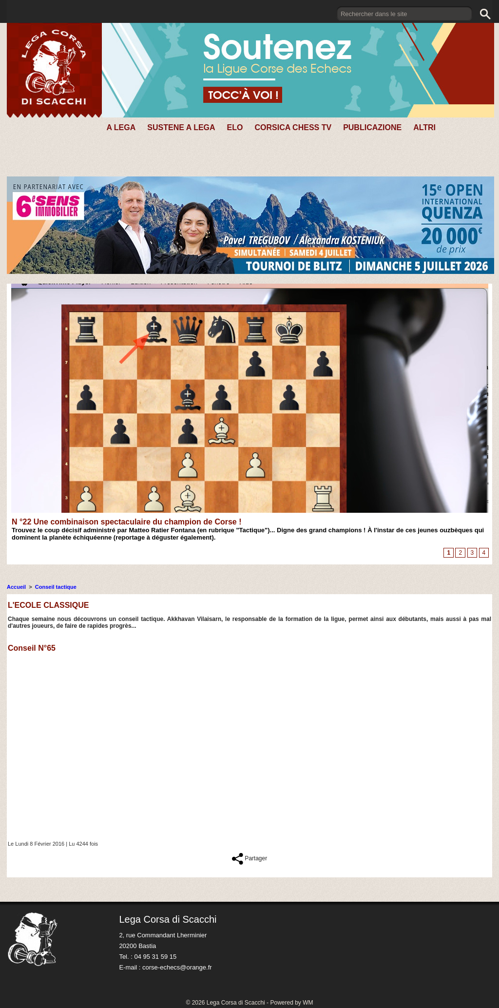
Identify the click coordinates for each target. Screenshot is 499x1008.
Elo (235, 127)
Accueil (16, 587)
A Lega (120, 127)
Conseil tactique (56, 587)
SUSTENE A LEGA (181, 127)
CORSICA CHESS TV (292, 127)
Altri (424, 127)
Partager (249, 858)
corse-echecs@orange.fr (177, 967)
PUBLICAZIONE (372, 127)
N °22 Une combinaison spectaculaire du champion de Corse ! (126, 522)
